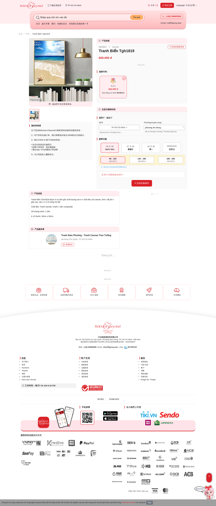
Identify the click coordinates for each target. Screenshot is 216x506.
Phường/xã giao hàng (152, 122)
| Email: (93, 347)
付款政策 (84, 362)
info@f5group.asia (110, 347)
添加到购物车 (141, 183)
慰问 (53, 24)
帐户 (142, 368)
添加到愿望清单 (176, 47)
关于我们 (25, 362)
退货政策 (84, 374)
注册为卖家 (26, 377)
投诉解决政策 (114, 399)
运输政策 (84, 368)
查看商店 (68, 245)
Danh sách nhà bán (29, 380)
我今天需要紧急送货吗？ (113, 175)
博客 (23, 374)
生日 (38, 24)
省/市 (101, 122)
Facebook (25, 368)
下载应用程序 (54, 5)
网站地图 (144, 374)
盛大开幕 (46, 24)
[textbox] (164, 130)
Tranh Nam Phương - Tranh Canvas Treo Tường (86, 235)
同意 (149, 503)
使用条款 (144, 362)
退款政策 (84, 377)
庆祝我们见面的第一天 (78, 24)
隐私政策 (84, 365)
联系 (23, 365)
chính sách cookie (128, 503)
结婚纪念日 (62, 24)
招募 (142, 371)
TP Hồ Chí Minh (73, 5)
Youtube (25, 371)
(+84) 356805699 (171, 16)
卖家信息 (144, 377)
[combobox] (164, 127)
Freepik (153, 380)
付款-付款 (144, 365)
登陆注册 (167, 5)
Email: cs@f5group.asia (171, 23)
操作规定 (100, 399)
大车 (153, 5)
